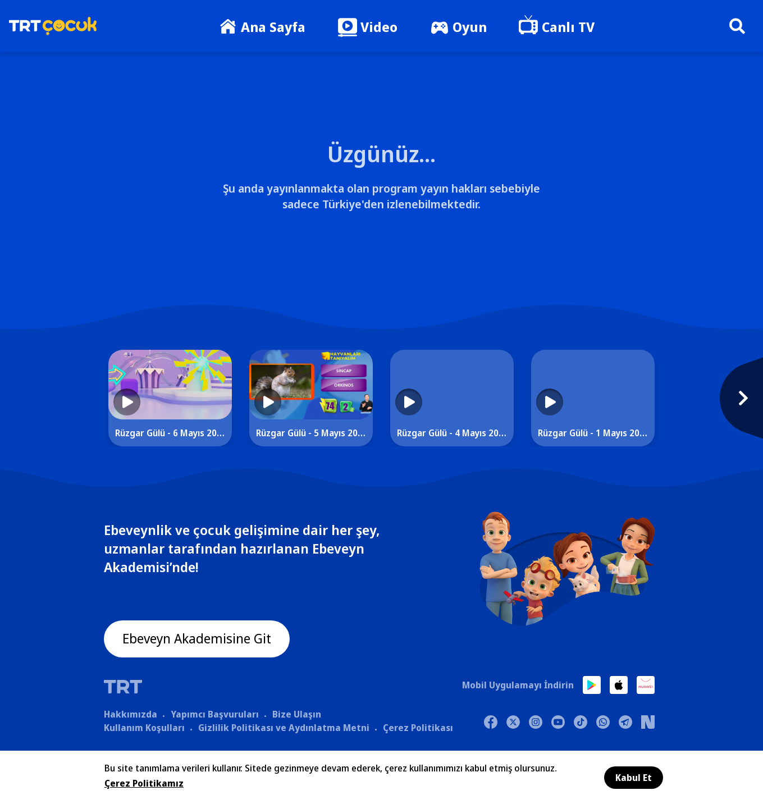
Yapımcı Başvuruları (215, 715)
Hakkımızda (130, 715)
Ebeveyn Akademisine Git (197, 639)
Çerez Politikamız (144, 783)
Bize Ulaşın (296, 715)
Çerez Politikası (418, 728)
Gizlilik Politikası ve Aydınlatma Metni (283, 728)
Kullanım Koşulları (144, 728)
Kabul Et (633, 777)
